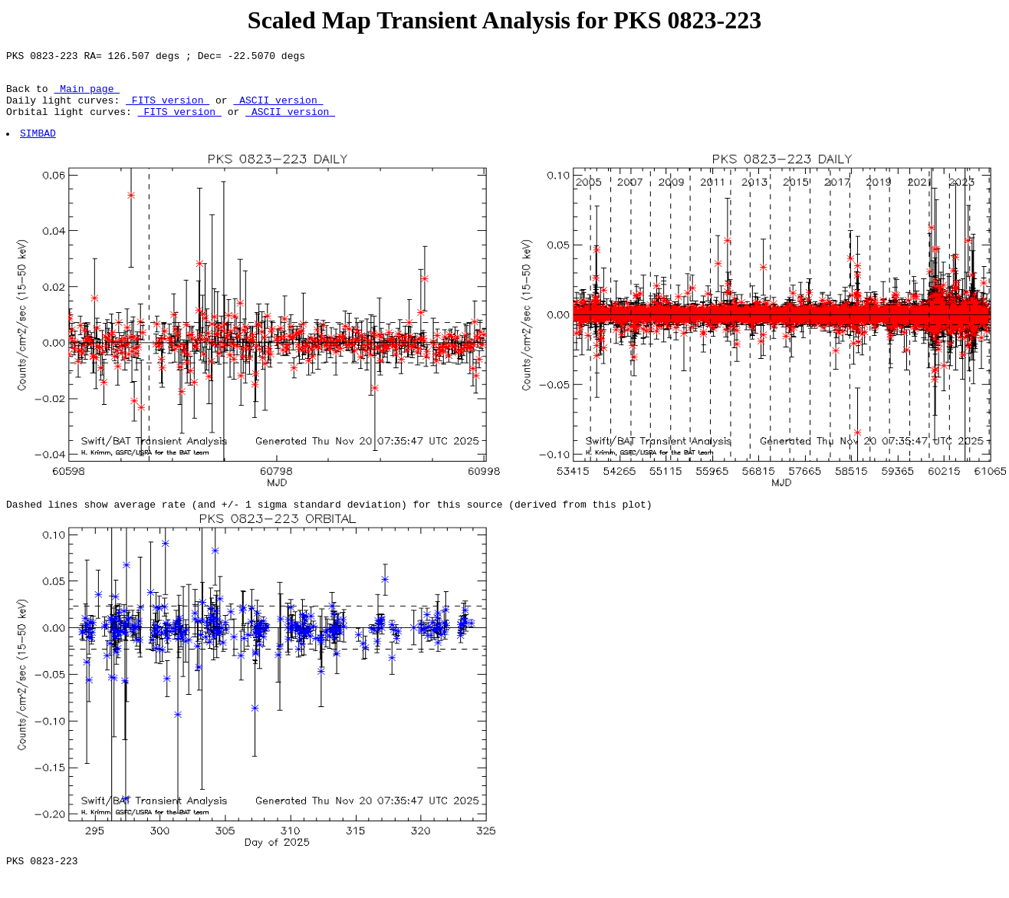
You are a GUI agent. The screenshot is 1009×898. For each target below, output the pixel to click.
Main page (87, 95)
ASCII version (278, 109)
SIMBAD (39, 146)
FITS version (167, 109)
